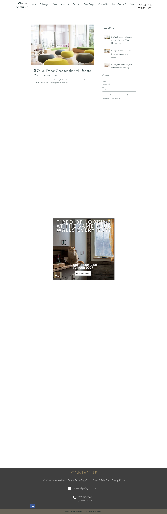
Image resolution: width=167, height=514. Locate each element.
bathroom (105, 95)
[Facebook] (32, 506)
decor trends (114, 95)
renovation (105, 98)
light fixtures (130, 95)
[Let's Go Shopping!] (83, 273)
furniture (122, 95)
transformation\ (115, 98)
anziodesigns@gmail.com (85, 488)
